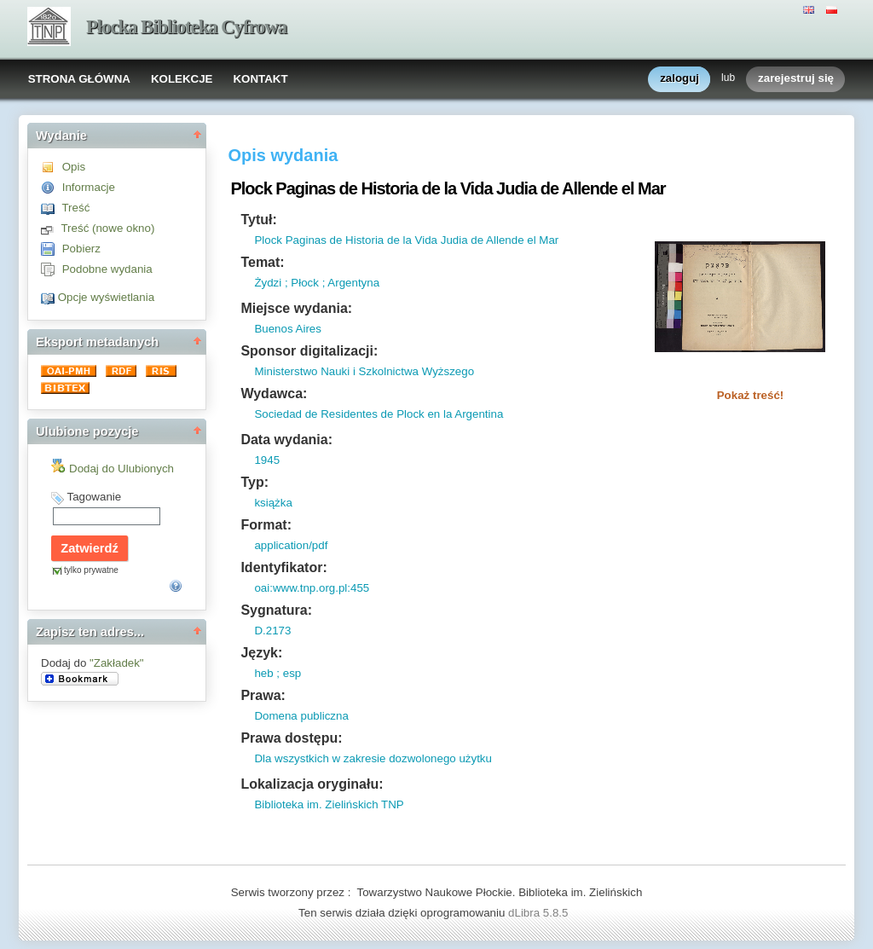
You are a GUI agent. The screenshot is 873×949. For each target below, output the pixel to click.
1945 (267, 460)
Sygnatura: (276, 610)
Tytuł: (258, 219)
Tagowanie (93, 496)
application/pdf (290, 545)
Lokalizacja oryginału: (311, 784)
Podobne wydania (107, 269)
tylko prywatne (91, 570)
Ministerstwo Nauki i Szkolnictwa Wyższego (364, 371)
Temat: (262, 262)
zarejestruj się (796, 79)
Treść (75, 207)
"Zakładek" (117, 663)
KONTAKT (260, 78)
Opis (73, 166)
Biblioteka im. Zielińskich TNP (328, 804)
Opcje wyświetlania (106, 297)
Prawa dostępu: (291, 738)
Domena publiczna (301, 715)
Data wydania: (286, 439)
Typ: (254, 482)
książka (273, 502)
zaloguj (679, 79)
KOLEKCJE (182, 78)
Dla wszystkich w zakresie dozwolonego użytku (373, 758)
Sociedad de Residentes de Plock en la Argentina (378, 414)
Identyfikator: (283, 567)
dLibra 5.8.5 (539, 912)
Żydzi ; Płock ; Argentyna (316, 282)
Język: (261, 652)
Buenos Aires (287, 328)
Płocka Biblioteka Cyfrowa (186, 27)
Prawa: (262, 695)
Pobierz (81, 248)
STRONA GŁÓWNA (79, 78)
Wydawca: (273, 393)
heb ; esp (277, 673)
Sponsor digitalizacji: (309, 351)
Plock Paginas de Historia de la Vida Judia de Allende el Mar (406, 240)
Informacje (88, 187)
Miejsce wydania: (296, 308)
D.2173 (272, 630)
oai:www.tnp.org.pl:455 (311, 588)
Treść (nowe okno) (107, 228)
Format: (266, 525)
